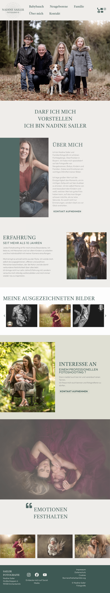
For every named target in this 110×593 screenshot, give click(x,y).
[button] (4, 315)
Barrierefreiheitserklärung (76, 578)
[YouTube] (102, 12)
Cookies (82, 575)
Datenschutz (80, 572)
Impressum (81, 569)
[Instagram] (105, 9)
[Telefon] (98, 9)
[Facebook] (99, 12)
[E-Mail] (101, 9)
